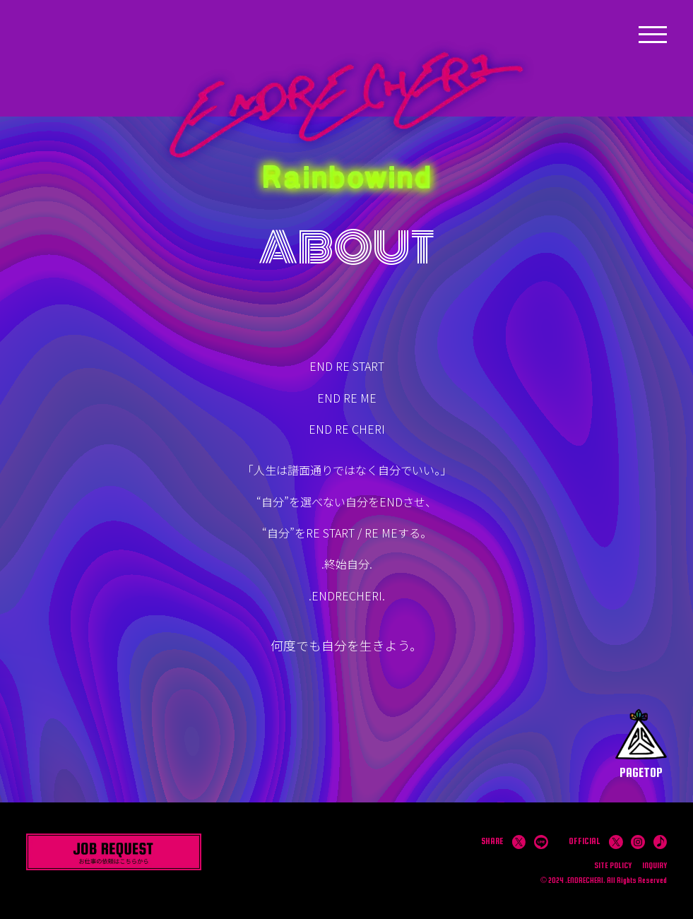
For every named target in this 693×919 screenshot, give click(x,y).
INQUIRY (654, 865)
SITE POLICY (613, 865)
